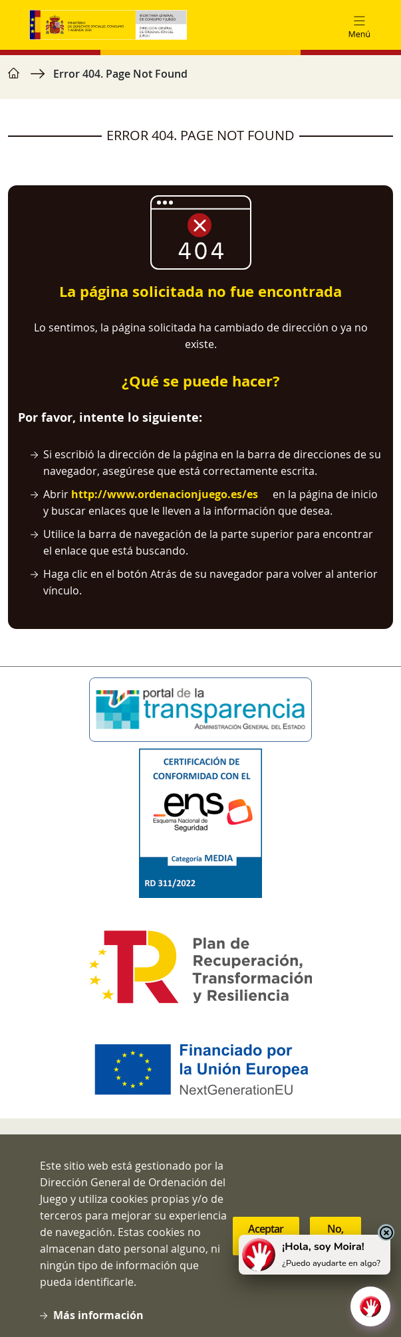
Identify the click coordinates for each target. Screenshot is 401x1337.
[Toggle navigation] (359, 25)
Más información (98, 1315)
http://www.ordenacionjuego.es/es (164, 494)
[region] (200, 80)
